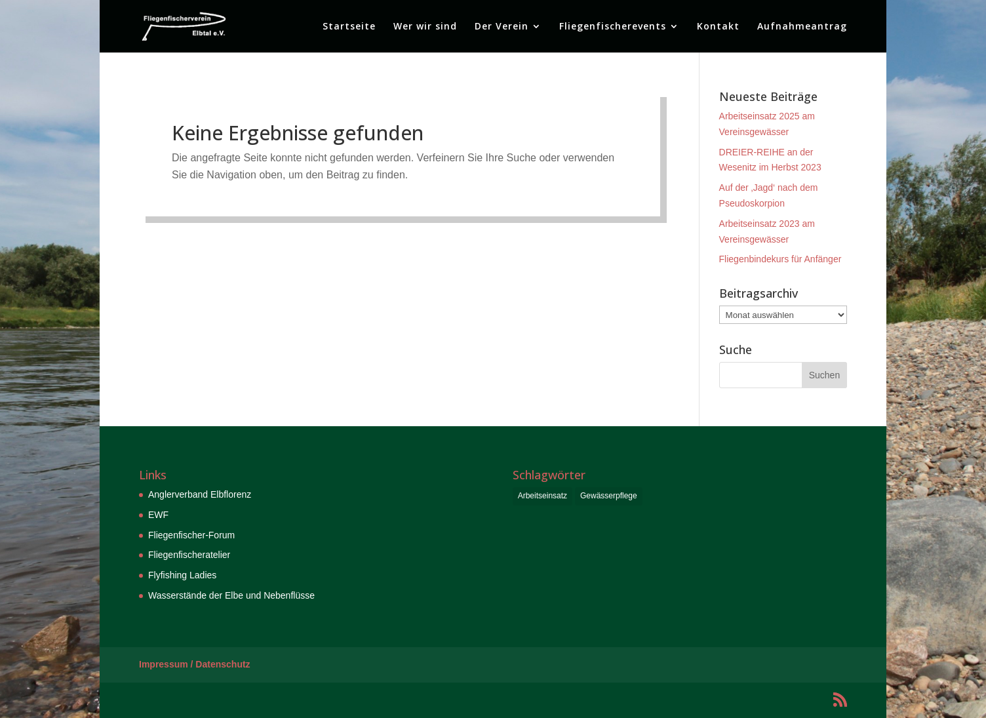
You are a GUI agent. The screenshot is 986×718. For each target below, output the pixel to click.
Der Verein (501, 27)
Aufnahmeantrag (802, 27)
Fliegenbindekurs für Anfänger (780, 259)
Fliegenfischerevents (612, 27)
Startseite (349, 27)
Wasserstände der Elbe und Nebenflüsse (231, 595)
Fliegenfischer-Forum (191, 535)
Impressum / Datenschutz (194, 664)
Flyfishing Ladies (182, 575)
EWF (158, 514)
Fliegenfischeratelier (189, 554)
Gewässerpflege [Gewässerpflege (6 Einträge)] (608, 495)
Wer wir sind (425, 27)
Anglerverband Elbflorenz (199, 494)
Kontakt (718, 27)
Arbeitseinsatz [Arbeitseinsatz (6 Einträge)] (542, 495)
